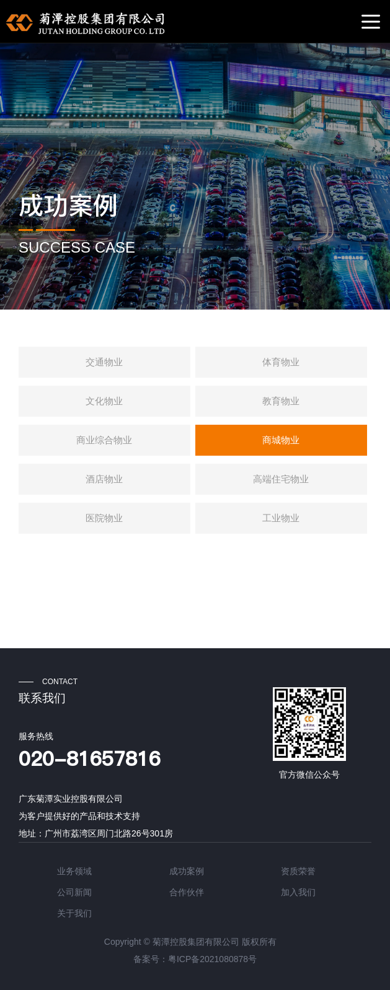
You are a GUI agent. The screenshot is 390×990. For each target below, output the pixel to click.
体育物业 (280, 362)
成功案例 (68, 205)
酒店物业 (104, 479)
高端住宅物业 (281, 479)
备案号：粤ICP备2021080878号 (195, 959)
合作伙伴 (186, 892)
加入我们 (298, 892)
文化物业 (104, 401)
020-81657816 (90, 759)
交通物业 (104, 362)
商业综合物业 (104, 440)
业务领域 (74, 871)
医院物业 (104, 518)
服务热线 (36, 736)
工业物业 (280, 518)
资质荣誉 (298, 871)
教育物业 (280, 401)
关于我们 (74, 913)
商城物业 (280, 440)
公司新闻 (74, 892)
